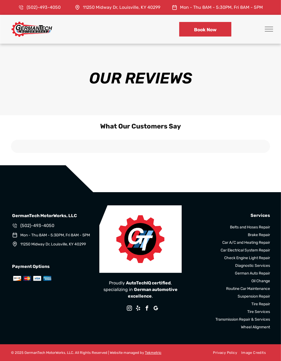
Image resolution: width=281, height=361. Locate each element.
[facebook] (147, 309)
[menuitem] (223, 352)
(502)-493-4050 (44, 7)
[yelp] (138, 309)
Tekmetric (153, 353)
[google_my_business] (156, 309)
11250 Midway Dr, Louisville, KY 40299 (121, 7)
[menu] (269, 29)
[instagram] (129, 309)
